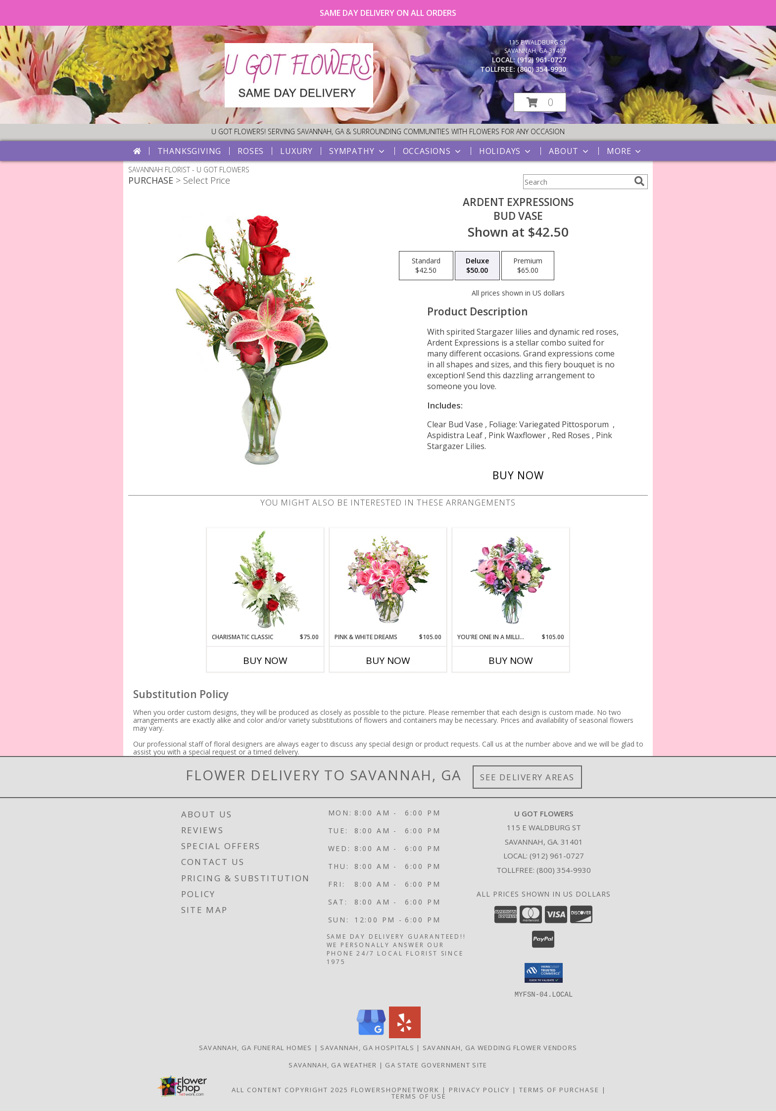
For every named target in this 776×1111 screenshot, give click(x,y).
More (625, 151)
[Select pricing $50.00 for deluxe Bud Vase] (477, 266)
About (569, 151)
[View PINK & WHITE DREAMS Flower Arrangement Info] (388, 580)
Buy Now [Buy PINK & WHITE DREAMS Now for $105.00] (388, 660)
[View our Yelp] (405, 1035)
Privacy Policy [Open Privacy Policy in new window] (479, 1089)
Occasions (433, 151)
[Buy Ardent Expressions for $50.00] (518, 475)
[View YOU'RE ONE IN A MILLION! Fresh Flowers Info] (511, 580)
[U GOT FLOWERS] (299, 104)
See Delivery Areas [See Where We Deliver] (527, 777)
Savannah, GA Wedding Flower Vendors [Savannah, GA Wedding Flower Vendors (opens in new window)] (500, 1047)
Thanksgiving (189, 151)
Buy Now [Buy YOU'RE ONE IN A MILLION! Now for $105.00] (510, 660)
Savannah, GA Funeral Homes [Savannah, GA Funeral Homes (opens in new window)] (255, 1047)
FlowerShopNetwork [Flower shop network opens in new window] (395, 1089)
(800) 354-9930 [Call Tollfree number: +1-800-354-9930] (563, 870)
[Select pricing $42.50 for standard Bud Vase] (426, 266)
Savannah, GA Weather (333, 1064)
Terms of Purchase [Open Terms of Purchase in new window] (559, 1089)
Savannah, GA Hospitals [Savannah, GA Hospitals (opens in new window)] (367, 1047)
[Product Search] (577, 182)
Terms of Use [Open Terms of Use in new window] (418, 1095)
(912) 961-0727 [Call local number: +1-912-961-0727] (541, 59)
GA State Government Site (436, 1064)
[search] (639, 181)
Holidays (506, 151)
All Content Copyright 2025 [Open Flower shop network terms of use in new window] (290, 1089)
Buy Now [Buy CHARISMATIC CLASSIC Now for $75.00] (265, 660)
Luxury (296, 151)
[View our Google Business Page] (371, 1035)
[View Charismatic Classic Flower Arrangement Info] (265, 580)
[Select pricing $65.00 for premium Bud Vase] (528, 266)
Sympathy (357, 151)
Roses (251, 151)
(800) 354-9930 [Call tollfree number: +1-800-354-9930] (541, 69)
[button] (540, 102)
